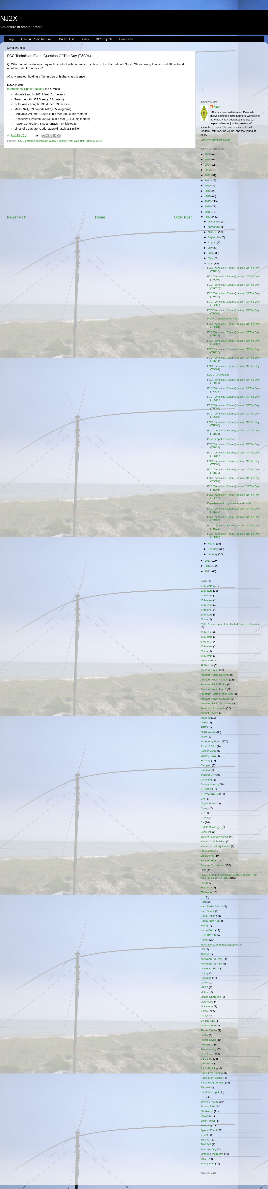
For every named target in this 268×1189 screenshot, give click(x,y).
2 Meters (206, 609)
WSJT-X (205, 1158)
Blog (11, 39)
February (213, 548)
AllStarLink (207, 665)
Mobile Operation (211, 996)
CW (203, 798)
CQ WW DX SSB (211, 793)
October (213, 232)
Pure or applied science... (222, 439)
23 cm (204, 619)
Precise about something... (223, 318)
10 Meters (206, 590)
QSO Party (207, 1063)
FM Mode (206, 892)
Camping (206, 765)
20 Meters (206, 614)
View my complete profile (215, 139)
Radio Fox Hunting (212, 1073)
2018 (208, 196)
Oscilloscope (208, 1025)
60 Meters (206, 646)
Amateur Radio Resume (36, 39)
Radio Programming (212, 1082)
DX (202, 822)
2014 (208, 216)
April (211, 263)
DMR (204, 817)
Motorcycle (207, 1001)
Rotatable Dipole (210, 1092)
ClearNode (207, 779)
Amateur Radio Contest (214, 679)
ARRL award (208, 732)
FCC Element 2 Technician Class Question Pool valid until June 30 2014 (59, 140)
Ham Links (126, 39)
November (214, 226)
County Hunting (210, 784)
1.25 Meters (208, 585)
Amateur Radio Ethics (214, 684)
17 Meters (206, 605)
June (211, 252)
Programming (209, 1049)
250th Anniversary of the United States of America (230, 624)
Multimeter (207, 1006)
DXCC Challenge (211, 827)
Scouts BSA (208, 1106)
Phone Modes (209, 1030)
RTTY (204, 1096)
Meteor (205, 992)
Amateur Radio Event (213, 689)
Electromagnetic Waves (214, 836)
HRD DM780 (208, 935)
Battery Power (209, 755)
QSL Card (206, 1058)
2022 (208, 175)
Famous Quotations (212, 865)
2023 (208, 169)
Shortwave (207, 1111)
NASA (204, 1011)
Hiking (204, 925)
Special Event (209, 1130)
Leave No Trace (210, 968)
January (213, 554)
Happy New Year (211, 920)
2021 (208, 180)
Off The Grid (208, 1020)
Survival (205, 1139)
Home (100, 217)
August (212, 242)
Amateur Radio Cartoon (215, 674)
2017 (208, 201)
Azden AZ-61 (208, 746)
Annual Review (209, 712)
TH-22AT (206, 1144)
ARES (204, 727)
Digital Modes (209, 803)
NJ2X (8, 18)
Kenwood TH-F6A (211, 963)
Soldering (206, 1125)
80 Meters (206, 655)
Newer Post (16, 217)
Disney (205, 808)
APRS (204, 722)
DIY (203, 812)
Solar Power (208, 1120)
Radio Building (209, 1068)
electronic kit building (213, 841)
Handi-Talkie (208, 915)
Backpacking (208, 750)
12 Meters (206, 595)
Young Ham (207, 1163)
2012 (208, 565)
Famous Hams (209, 860)
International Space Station (24, 88)
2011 (208, 571)
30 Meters (206, 632)
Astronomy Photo (211, 741)
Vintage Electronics (212, 1153)
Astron (204, 736)
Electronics (207, 850)
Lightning (206, 977)
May (211, 258)
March (212, 543)
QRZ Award (207, 1054)
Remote (205, 1087)
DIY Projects (104, 39)
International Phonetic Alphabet (219, 944)
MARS (204, 987)
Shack (85, 39)
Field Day (206, 887)
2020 (208, 185)
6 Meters (206, 641)
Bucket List (66, 39)
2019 (208, 190)
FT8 (203, 897)
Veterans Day (209, 1149)
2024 (208, 164)
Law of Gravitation (218, 374)
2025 (208, 159)
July (210, 247)
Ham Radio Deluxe (212, 906)
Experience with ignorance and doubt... (230, 503)
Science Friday (209, 1101)
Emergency (207, 855)
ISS (203, 949)
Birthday (205, 760)
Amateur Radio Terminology (217, 703)
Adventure (207, 660)
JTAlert (205, 954)
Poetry (204, 1035)
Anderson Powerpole (213, 708)
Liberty (205, 973)
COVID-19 (207, 789)
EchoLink (206, 831)
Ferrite (204, 882)
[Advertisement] (99, 181)
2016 (208, 206)
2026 (208, 154)
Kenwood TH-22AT (212, 958)
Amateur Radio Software (215, 698)
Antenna (205, 717)
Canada (205, 770)
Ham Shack (207, 911)
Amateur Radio (209, 670)
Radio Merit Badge (212, 1077)
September (215, 237)
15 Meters (206, 600)
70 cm (204, 651)
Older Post (183, 217)
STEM (204, 1134)
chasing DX (207, 774)
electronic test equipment (215, 846)
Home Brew (208, 930)
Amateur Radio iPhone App (217, 693)
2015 (208, 211)
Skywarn (206, 1115)
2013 (208, 560)
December (214, 221)
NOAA (204, 1015)
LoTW (204, 982)
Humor (205, 939)
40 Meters (206, 636)
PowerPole (207, 1044)
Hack (204, 901)
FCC (203, 870)
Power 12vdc (208, 1039)
